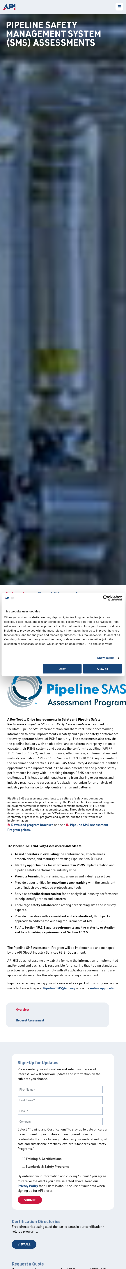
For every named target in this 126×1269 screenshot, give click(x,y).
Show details (105, 657)
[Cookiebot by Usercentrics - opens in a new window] (106, 598)
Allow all (102, 668)
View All (24, 1244)
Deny (62, 668)
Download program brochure (32, 825)
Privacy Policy (28, 1186)
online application (103, 988)
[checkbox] (63, 1162)
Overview (22, 1009)
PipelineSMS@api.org (59, 988)
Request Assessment (30, 1020)
